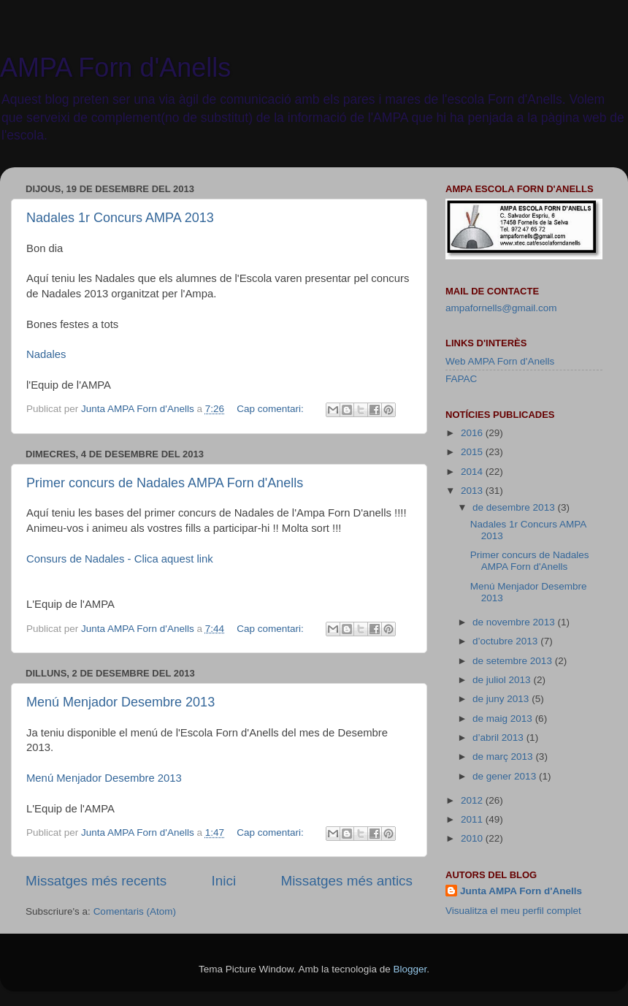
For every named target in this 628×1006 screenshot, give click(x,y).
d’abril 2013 (499, 737)
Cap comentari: (271, 408)
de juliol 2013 (502, 679)
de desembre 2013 (514, 507)
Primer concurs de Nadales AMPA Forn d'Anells (164, 483)
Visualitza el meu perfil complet (513, 910)
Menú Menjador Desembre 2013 (120, 702)
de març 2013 (503, 756)
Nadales (46, 354)
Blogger (409, 969)
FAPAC (461, 378)
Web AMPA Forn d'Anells (499, 361)
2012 (473, 800)
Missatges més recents (96, 880)
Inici (224, 880)
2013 (473, 490)
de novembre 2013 (514, 622)
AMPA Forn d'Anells (115, 68)
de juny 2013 (502, 698)
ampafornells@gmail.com (501, 307)
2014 (473, 471)
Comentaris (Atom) (134, 911)
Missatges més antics (346, 880)
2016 (473, 432)
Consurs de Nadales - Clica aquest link (119, 559)
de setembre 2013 (513, 660)
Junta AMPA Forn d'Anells (521, 890)
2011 (473, 819)
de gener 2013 (505, 776)
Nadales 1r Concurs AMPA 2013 (120, 217)
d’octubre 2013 (506, 641)
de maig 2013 (503, 718)
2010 (473, 838)
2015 (473, 451)
